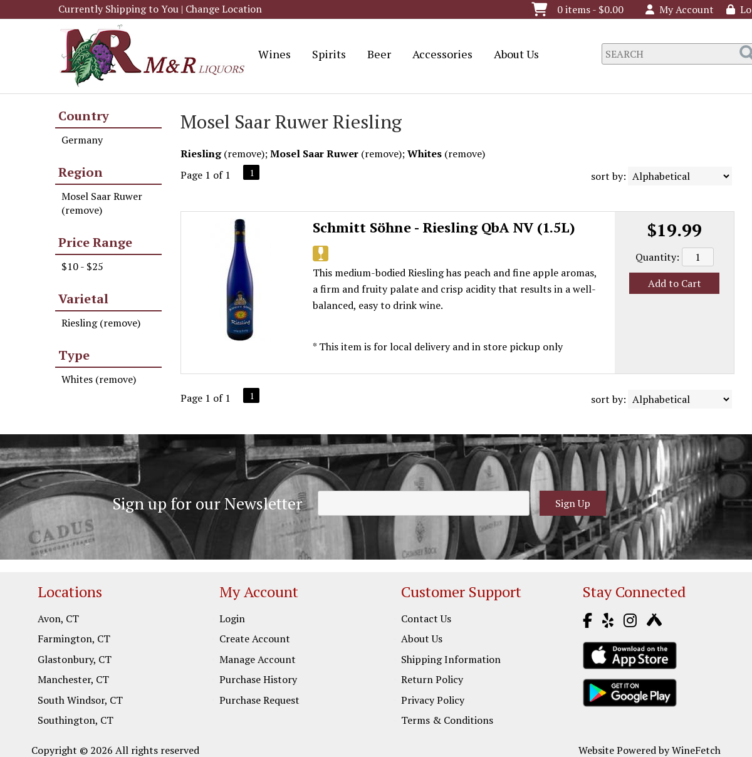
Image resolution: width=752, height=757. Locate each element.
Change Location (223, 9)
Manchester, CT (73, 679)
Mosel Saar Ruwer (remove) (101, 203)
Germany (82, 140)
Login (232, 618)
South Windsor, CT (80, 700)
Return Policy (432, 679)
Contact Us (426, 618)
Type (74, 355)
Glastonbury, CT (75, 659)
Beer (375, 55)
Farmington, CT (74, 638)
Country (83, 115)
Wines (270, 55)
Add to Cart (674, 283)
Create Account (254, 638)
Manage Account (257, 659)
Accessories (438, 55)
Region (80, 172)
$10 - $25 (82, 266)
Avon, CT (58, 618)
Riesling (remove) (100, 323)
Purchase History (258, 679)
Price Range (95, 242)
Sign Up (572, 503)
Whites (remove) (98, 379)
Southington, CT (75, 720)
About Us (512, 55)
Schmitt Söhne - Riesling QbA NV (444, 227)
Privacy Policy (432, 700)
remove (244, 153)
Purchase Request (259, 700)
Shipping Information (451, 659)
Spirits (324, 55)
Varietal (83, 298)
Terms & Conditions (447, 720)
